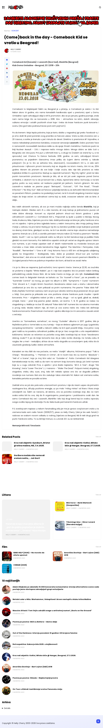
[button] (7, 81)
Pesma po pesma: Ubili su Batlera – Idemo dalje (35, 622)
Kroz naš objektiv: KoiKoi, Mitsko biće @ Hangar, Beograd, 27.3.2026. (83, 444)
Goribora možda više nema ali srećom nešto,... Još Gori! (29, 457)
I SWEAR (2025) (20, 565)
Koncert (15, 31)
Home (7, 30)
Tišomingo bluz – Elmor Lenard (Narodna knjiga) (80, 523)
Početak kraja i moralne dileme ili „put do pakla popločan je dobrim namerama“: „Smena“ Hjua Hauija (26, 527)
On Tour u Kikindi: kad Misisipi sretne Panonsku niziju (37, 689)
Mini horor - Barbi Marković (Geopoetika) (79, 504)
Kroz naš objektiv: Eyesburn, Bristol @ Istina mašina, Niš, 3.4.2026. (32, 444)
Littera (9, 519)
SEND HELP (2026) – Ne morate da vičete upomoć (28, 554)
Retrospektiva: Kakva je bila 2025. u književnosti (35, 644)
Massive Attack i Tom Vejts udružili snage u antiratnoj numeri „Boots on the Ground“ (52, 610)
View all (98, 437)
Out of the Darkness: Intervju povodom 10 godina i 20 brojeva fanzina (45, 633)
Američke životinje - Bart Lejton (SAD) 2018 (81, 554)
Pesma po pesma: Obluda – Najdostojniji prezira (35, 678)
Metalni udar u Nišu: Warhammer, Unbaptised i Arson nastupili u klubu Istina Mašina (52, 599)
